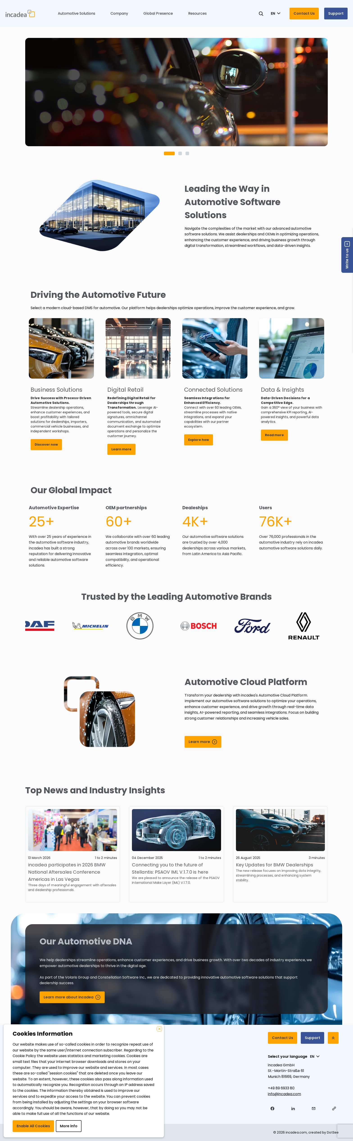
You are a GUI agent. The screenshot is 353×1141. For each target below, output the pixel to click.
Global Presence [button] (158, 13)
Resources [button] (197, 13)
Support (336, 13)
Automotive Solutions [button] (76, 13)
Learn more (121, 449)
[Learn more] (203, 742)
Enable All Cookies (33, 1126)
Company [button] (119, 13)
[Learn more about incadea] (72, 997)
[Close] (159, 1029)
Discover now (46, 444)
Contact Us (304, 13)
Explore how (198, 439)
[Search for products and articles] (261, 13)
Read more (274, 435)
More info (68, 1126)
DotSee (333, 1132)
